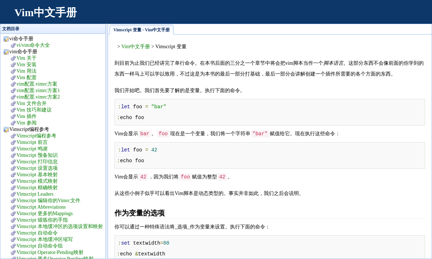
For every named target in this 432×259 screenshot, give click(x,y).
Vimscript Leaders (35, 194)
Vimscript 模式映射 (37, 181)
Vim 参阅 (27, 123)
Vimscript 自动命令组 (40, 246)
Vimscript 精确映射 (37, 187)
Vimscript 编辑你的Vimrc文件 (48, 200)
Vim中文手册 (45, 12)
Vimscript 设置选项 (37, 168)
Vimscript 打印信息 (37, 161)
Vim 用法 (27, 71)
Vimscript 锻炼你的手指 (42, 220)
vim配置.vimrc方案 (37, 84)
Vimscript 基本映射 (37, 174)
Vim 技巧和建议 (34, 110)
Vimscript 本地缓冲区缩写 (45, 239)
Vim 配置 (27, 77)
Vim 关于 (27, 58)
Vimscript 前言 (32, 142)
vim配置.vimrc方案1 (38, 90)
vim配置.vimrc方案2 (38, 97)
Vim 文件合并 (32, 103)
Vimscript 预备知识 (37, 155)
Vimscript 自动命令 (37, 233)
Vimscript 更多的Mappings (45, 213)
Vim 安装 (27, 64)
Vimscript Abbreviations (41, 207)
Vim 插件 (27, 116)
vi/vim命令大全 (33, 45)
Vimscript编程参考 (36, 135)
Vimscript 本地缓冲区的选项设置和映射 (60, 226)
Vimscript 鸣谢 (32, 148)
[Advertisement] (294, 16)
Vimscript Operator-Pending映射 (50, 252)
